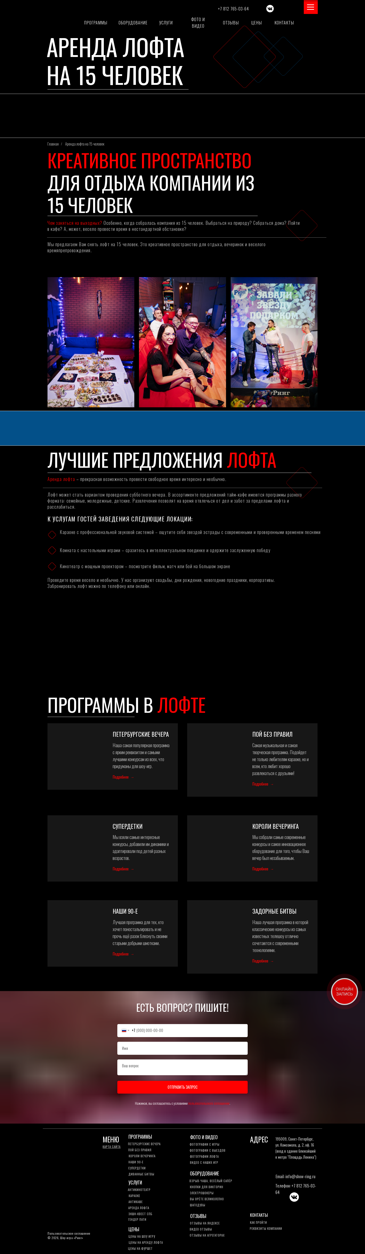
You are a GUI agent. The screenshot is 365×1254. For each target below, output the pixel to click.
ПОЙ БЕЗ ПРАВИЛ (272, 734)
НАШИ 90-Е (125, 911)
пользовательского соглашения (209, 1103)
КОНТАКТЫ (259, 1215)
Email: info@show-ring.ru (295, 1177)
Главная (53, 144)
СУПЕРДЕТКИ (127, 826)
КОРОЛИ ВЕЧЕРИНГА (275, 826)
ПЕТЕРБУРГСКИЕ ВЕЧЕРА (141, 734)
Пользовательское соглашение (68, 1233)
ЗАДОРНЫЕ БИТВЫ (274, 911)
